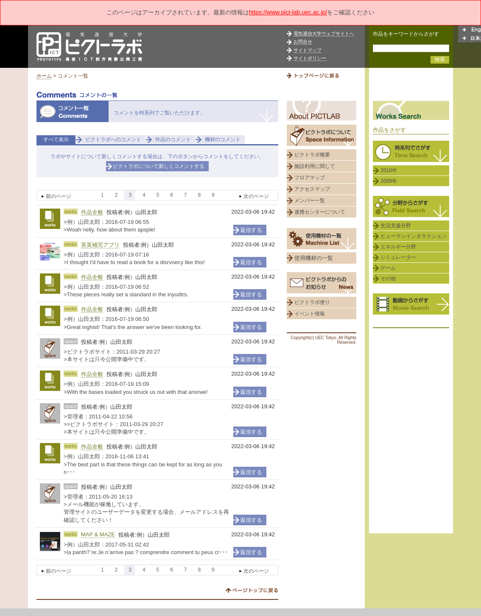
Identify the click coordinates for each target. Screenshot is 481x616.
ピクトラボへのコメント (113, 139)
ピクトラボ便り (312, 302)
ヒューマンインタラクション (413, 236)
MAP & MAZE (98, 534)
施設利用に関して (314, 166)
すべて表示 (56, 139)
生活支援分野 (395, 226)
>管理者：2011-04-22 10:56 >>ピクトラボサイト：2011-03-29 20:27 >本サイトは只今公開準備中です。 (113, 424)
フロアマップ (309, 178)
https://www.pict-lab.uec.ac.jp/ (288, 12)
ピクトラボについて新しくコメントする (158, 166)
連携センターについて (319, 212)
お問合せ (303, 41)
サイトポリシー (310, 58)
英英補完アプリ (100, 245)
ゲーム (388, 268)
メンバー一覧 (309, 200)
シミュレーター (398, 257)
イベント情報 (309, 314)
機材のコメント (222, 139)
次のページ (256, 196)
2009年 (388, 181)
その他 (388, 279)
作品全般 (92, 212)
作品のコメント (173, 139)
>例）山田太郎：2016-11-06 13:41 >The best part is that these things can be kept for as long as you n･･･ (143, 464)
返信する (251, 230)
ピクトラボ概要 (312, 155)
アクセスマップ (312, 189)
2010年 (388, 170)
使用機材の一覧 (313, 258)
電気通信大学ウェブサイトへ (324, 33)
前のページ (58, 196)
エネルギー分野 (398, 247)
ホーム (44, 76)
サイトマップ (308, 50)
